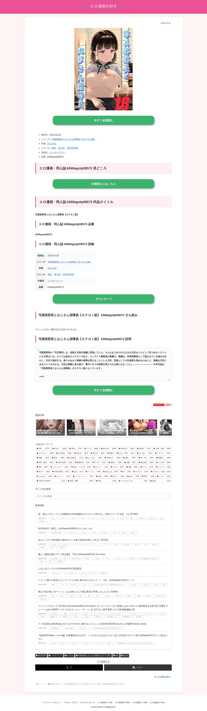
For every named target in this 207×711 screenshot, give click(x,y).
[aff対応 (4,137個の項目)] (144, 449)
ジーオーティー (57, 152)
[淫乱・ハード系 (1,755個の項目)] (81, 467)
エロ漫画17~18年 (140, 702)
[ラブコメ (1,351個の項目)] (140, 472)
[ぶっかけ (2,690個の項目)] (94, 458)
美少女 (61, 148)
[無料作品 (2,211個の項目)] (82, 463)
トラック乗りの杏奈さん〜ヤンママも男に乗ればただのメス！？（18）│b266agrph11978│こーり (86, 580)
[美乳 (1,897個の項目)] (42, 467)
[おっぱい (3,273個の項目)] (145, 453)
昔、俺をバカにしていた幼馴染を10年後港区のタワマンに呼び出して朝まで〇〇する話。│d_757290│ (88, 514)
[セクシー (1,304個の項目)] (62, 476)
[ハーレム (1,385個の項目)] (93, 472)
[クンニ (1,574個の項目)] (146, 467)
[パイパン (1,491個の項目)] (163, 467)
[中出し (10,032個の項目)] (59, 449)
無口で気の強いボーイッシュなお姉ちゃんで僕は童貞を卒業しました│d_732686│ (78, 592)
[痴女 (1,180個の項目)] (106, 481)
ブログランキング (87, 702)
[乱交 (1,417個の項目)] (77, 472)
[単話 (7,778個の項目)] (75, 449)
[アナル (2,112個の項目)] (99, 463)
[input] (103, 496)
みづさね (51, 143)
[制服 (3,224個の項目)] (43, 458)
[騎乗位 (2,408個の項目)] (163, 458)
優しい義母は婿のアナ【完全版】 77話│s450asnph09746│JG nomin (71, 554)
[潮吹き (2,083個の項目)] (115, 463)
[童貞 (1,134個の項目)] (160, 481)
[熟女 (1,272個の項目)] (133, 476)
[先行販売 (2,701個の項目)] (75, 458)
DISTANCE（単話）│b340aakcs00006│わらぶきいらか (65, 528)
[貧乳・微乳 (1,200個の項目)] (80, 481)
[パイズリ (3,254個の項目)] (163, 453)
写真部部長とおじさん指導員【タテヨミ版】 (74, 139)
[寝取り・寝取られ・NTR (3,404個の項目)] (120, 453)
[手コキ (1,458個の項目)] (43, 472)
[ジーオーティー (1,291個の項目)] (83, 476)
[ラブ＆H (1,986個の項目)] (163, 463)
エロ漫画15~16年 (158, 702)
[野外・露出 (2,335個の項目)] (45, 463)
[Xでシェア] (69, 667)
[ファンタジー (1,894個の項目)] (60, 467)
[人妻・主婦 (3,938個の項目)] (162, 449)
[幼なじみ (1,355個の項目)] (110, 472)
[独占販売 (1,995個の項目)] (145, 463)
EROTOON (72, 148)
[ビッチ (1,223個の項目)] (164, 476)
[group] (50, 427)
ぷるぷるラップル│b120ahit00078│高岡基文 (60, 568)
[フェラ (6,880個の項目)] (91, 449)
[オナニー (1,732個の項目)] (100, 467)
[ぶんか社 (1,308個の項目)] (44, 476)
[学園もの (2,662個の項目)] (112, 458)
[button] (167, 427)
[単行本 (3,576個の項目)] (81, 453)
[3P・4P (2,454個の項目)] (145, 458)
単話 (54, 148)
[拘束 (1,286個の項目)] (102, 476)
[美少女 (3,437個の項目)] (98, 453)
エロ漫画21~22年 (105, 702)
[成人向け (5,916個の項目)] (108, 449)
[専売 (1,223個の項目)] (148, 476)
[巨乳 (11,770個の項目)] (43, 449)
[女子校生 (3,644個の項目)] (64, 453)
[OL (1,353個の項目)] (125, 472)
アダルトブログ (69, 702)
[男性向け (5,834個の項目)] (126, 449)
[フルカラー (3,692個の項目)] (45, 453)
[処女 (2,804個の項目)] (58, 458)
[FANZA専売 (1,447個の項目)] (60, 472)
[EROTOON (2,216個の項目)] (64, 463)
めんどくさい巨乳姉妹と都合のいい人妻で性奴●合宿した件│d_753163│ (73, 540)
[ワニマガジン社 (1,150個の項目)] (133, 481)
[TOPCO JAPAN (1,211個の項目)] (51, 481)
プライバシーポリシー (50, 702)
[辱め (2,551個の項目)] (129, 458)
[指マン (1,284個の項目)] (118, 476)
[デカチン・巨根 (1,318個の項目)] (161, 472)
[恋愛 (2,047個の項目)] (130, 463)
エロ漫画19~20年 (122, 702)
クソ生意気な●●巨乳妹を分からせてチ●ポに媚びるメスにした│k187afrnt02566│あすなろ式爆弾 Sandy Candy (92, 624)
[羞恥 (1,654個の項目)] (132, 467)
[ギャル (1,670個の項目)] (117, 467)
